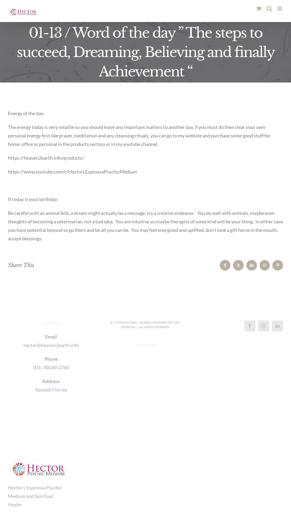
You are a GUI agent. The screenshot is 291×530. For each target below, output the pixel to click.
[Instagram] (263, 326)
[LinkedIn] (277, 326)
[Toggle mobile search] (269, 8)
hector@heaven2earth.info (51, 345)
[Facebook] (249, 326)
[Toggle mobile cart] (259, 8)
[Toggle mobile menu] (280, 8)
